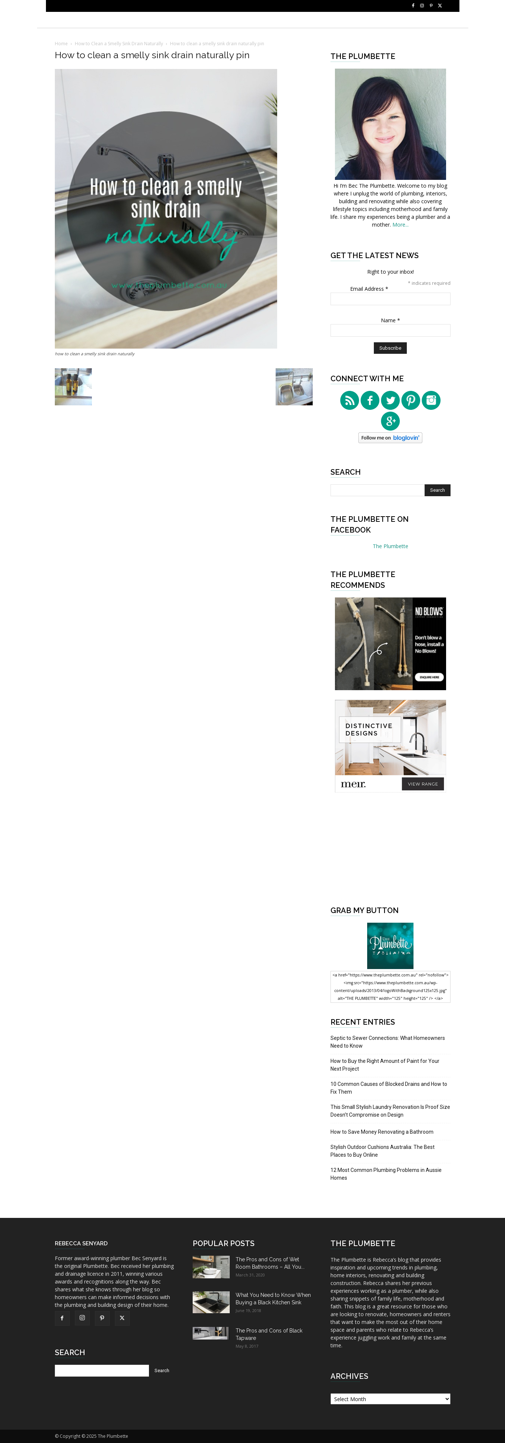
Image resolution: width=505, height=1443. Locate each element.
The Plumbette (390, 546)
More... (400, 224)
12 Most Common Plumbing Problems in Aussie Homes (386, 1174)
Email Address (369, 288)
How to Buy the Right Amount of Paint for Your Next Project (384, 1065)
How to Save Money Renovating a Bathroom (381, 1132)
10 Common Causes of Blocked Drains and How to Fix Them (388, 1088)
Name (390, 320)
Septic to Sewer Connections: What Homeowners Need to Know (387, 1042)
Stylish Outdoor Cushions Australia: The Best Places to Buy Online (382, 1151)
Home (61, 43)
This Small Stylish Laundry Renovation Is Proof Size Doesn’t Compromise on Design (390, 1111)
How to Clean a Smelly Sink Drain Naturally (119, 43)
